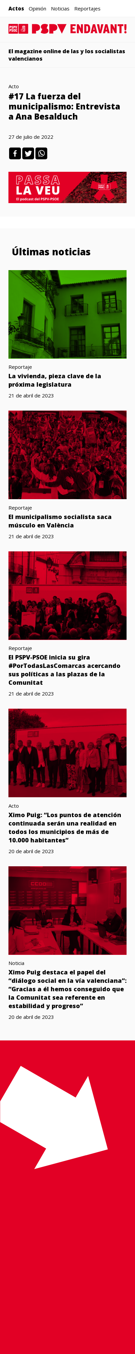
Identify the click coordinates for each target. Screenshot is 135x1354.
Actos (16, 8)
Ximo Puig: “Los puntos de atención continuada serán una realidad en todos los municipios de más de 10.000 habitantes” (64, 827)
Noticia (16, 963)
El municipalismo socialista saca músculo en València (60, 521)
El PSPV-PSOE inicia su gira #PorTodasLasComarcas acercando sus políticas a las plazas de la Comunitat (64, 669)
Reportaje (20, 366)
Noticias (60, 8)
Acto (13, 86)
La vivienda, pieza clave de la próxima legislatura (54, 380)
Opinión (37, 8)
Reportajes (87, 8)
